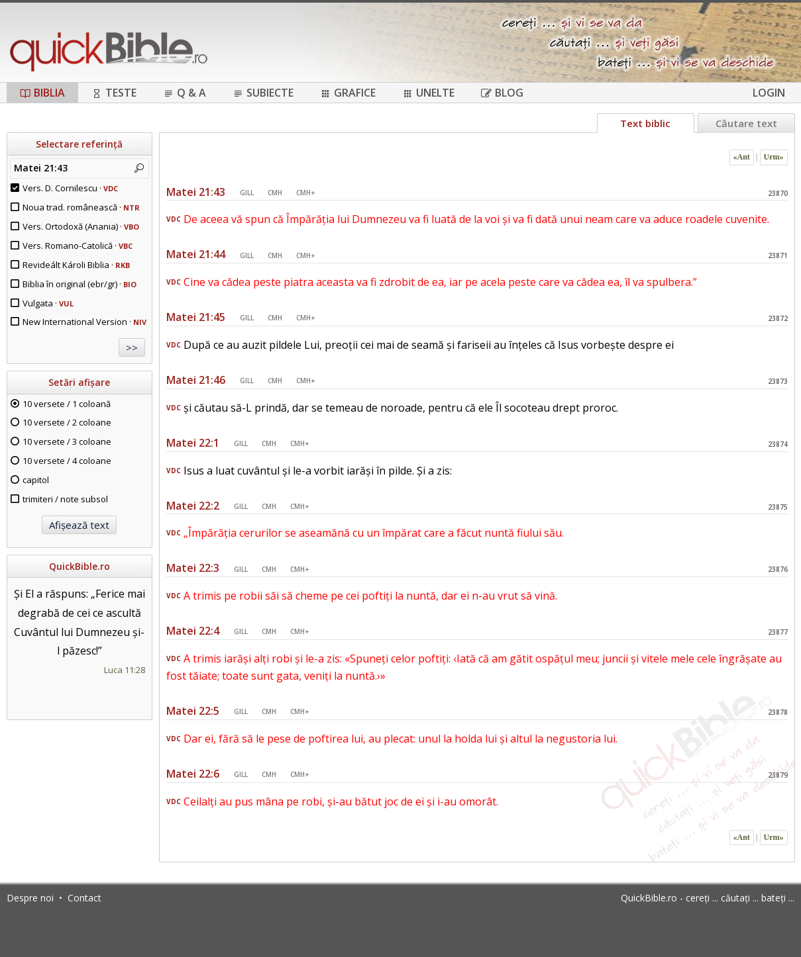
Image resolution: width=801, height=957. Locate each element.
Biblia (42, 92)
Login (769, 92)
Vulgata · (48, 303)
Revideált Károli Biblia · (76, 265)
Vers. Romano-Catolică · (78, 245)
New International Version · (84, 322)
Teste (113, 92)
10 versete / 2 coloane (67, 422)
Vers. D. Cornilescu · (70, 188)
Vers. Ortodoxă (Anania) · (81, 226)
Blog (502, 92)
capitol (36, 480)
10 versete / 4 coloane (67, 461)
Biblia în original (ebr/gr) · (79, 284)
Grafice (348, 92)
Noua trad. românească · (81, 207)
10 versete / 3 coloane (67, 441)
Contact (84, 897)
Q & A (184, 92)
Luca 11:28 (124, 670)
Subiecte (263, 92)
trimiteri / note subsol (65, 499)
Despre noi (30, 897)
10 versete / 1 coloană (67, 404)
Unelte (428, 92)
